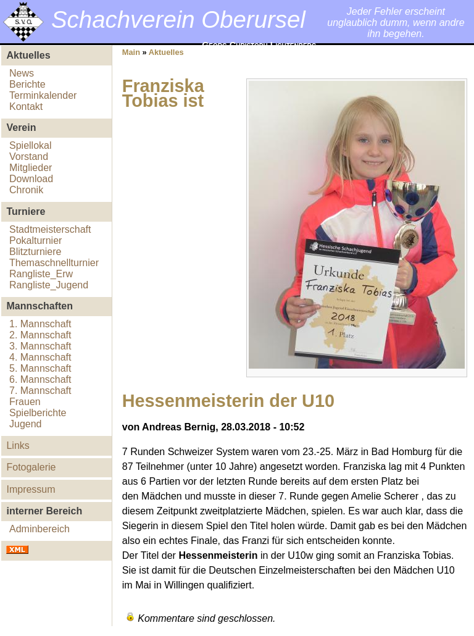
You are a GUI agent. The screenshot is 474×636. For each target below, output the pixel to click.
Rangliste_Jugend (48, 285)
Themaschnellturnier (54, 262)
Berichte (27, 84)
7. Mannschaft (40, 390)
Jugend (25, 424)
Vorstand (28, 156)
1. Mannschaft (40, 324)
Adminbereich (39, 529)
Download (31, 179)
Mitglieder (30, 167)
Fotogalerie (31, 467)
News (21, 73)
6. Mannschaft (40, 379)
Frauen (25, 401)
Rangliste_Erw (41, 274)
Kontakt (26, 106)
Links (17, 445)
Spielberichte (38, 413)
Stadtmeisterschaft (50, 229)
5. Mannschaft (40, 368)
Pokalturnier (35, 240)
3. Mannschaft (40, 346)
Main (131, 52)
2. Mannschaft (40, 335)
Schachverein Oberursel (178, 19)
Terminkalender (43, 95)
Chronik (26, 190)
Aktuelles (166, 52)
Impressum (30, 489)
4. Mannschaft (40, 357)
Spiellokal (30, 145)
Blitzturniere (35, 251)
